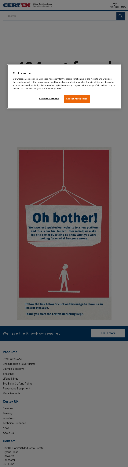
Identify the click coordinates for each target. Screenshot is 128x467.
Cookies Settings (49, 98)
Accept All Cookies (77, 99)
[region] (64, 86)
